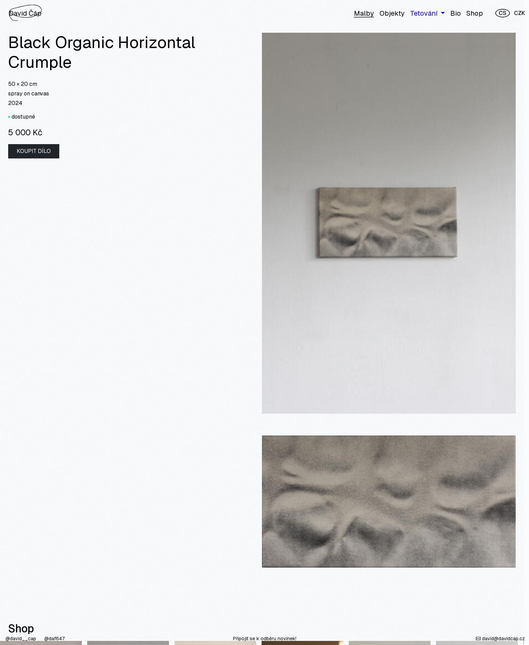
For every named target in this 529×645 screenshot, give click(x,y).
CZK (519, 13)
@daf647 (54, 638)
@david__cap (21, 638)
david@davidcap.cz (500, 638)
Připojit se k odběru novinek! (264, 638)
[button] (427, 13)
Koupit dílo (34, 151)
